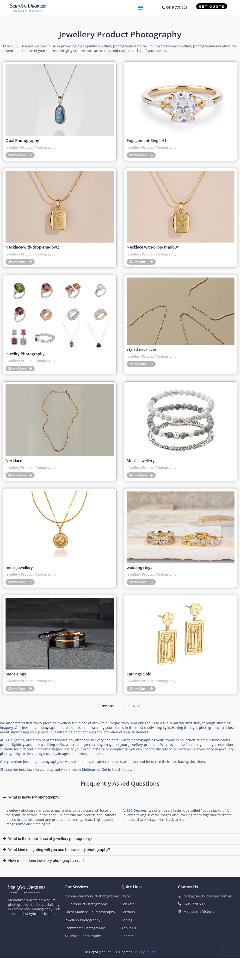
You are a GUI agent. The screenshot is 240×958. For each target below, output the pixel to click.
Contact (127, 936)
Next (137, 705)
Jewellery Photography (82, 920)
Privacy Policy (144, 952)
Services (128, 904)
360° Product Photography (86, 904)
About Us (128, 928)
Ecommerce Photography (85, 928)
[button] (140, 7)
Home (126, 896)
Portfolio (128, 912)
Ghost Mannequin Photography (90, 912)
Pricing (126, 920)
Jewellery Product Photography (30, 147)
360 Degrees (14, 740)
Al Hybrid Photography (83, 936)
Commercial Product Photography (92, 896)
